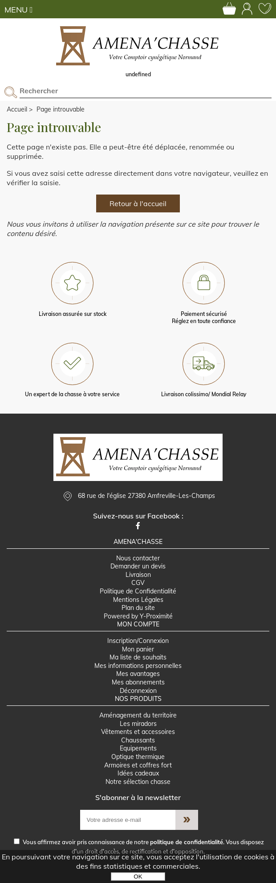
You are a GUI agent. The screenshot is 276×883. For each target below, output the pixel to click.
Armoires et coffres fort (138, 765)
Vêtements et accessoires (138, 732)
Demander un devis (138, 566)
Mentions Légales (138, 600)
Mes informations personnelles (138, 666)
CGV (138, 583)
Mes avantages (138, 674)
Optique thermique (138, 757)
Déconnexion (138, 691)
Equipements (138, 748)
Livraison (138, 575)
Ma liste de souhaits (138, 657)
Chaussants (138, 740)
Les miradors (138, 724)
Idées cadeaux (138, 773)
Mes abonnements (138, 682)
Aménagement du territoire (138, 715)
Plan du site (138, 608)
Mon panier (138, 649)
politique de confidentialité (186, 842)
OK (138, 876)
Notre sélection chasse (138, 782)
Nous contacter (138, 558)
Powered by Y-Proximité (138, 616)
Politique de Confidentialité (138, 591)
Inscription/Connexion (138, 641)
